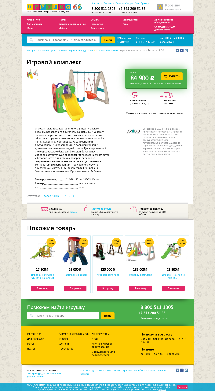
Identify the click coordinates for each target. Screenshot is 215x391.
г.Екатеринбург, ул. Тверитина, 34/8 (44, 373)
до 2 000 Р (159, 354)
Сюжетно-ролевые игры (72, 23)
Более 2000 (167, 41)
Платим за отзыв (101, 208)
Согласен (179, 388)
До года (140, 37)
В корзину (42, 288)
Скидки (129, 3)
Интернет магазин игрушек (42, 50)
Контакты (96, 3)
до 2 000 (178, 37)
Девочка (158, 339)
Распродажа (97, 28)
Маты (30, 28)
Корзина (172, 5)
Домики (95, 19)
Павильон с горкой (75, 275)
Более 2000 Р (174, 354)
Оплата (120, 3)
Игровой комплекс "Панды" (173, 276)
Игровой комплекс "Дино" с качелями (42, 276)
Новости (161, 370)
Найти (108, 40)
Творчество (97, 23)
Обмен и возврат (147, 370)
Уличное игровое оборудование (163, 21)
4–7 (142, 41)
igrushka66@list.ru (35, 376)
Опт (137, 3)
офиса (73, 212)
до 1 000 (166, 37)
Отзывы (84, 374)
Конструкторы (130, 19)
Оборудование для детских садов (164, 28)
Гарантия (127, 370)
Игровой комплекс (108, 275)
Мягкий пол (33, 19)
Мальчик (145, 339)
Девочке (124, 41)
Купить (174, 76)
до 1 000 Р (146, 354)
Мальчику (125, 37)
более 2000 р (51, 196)
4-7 (64, 196)
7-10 (148, 41)
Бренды (145, 3)
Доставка (109, 3)
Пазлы (62, 19)
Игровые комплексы (107, 50)
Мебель (63, 28)
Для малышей (34, 23)
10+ (153, 41)
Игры (125, 23)
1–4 (138, 41)
